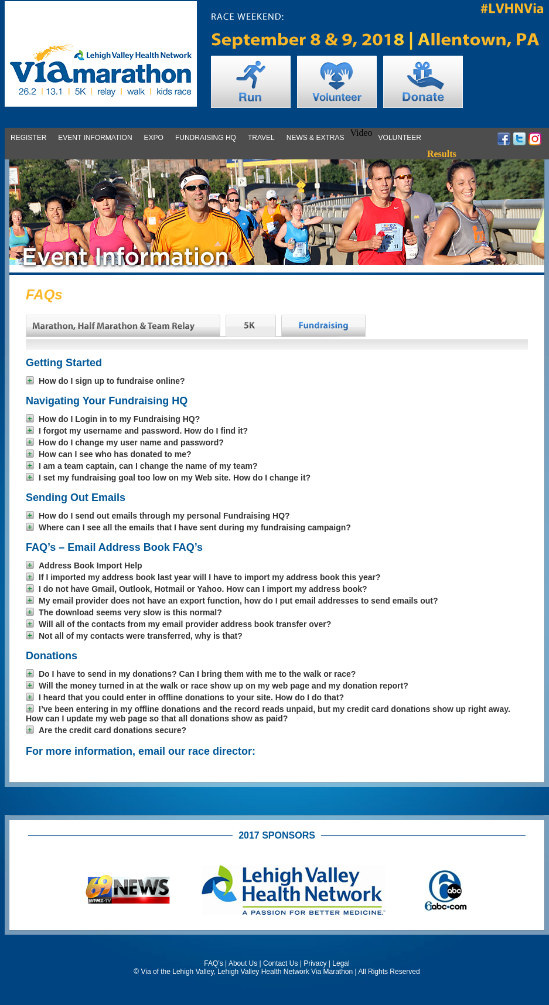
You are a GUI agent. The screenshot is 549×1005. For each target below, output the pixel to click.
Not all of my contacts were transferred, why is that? (134, 636)
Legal (340, 963)
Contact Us (280, 963)
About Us (243, 963)
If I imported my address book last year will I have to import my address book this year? (203, 577)
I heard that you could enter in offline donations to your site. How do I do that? (185, 697)
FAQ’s (213, 963)
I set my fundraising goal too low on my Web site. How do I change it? (168, 477)
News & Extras (316, 138)
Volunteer (399, 138)
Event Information (95, 138)
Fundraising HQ (205, 138)
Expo (153, 138)
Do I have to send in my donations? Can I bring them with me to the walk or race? (191, 674)
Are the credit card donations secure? (106, 730)
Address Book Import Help (84, 565)
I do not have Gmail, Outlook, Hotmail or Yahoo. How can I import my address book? (196, 589)
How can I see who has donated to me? (109, 454)
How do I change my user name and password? (125, 442)
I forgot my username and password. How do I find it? (137, 430)
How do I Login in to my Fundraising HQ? (113, 419)
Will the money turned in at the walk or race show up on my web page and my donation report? (217, 685)
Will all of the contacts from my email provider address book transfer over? (178, 624)
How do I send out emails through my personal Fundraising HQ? (158, 515)
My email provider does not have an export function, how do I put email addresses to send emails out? (232, 600)
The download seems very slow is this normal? (124, 612)
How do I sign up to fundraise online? (105, 381)
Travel (261, 138)
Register (28, 138)
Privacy (315, 963)
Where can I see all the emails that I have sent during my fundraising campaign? (188, 527)
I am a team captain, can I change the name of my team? (141, 466)
